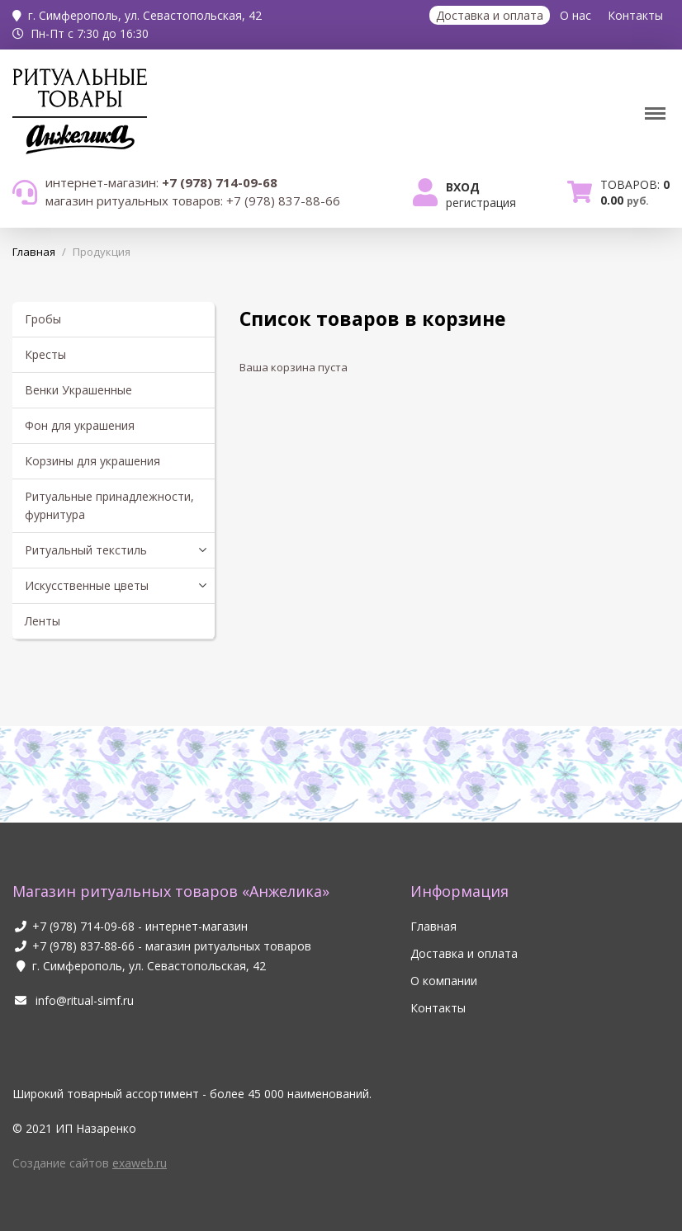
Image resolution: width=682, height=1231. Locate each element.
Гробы (43, 319)
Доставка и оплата (489, 15)
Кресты (45, 354)
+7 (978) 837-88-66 (83, 946)
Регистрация (481, 202)
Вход (463, 187)
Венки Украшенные (78, 390)
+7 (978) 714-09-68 (83, 926)
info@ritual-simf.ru (73, 1000)
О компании (443, 980)
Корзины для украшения (92, 461)
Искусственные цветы (87, 585)
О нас (575, 15)
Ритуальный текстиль (86, 550)
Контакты (635, 15)
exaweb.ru (139, 1163)
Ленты (42, 621)
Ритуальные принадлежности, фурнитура (109, 505)
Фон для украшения (80, 425)
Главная (433, 926)
